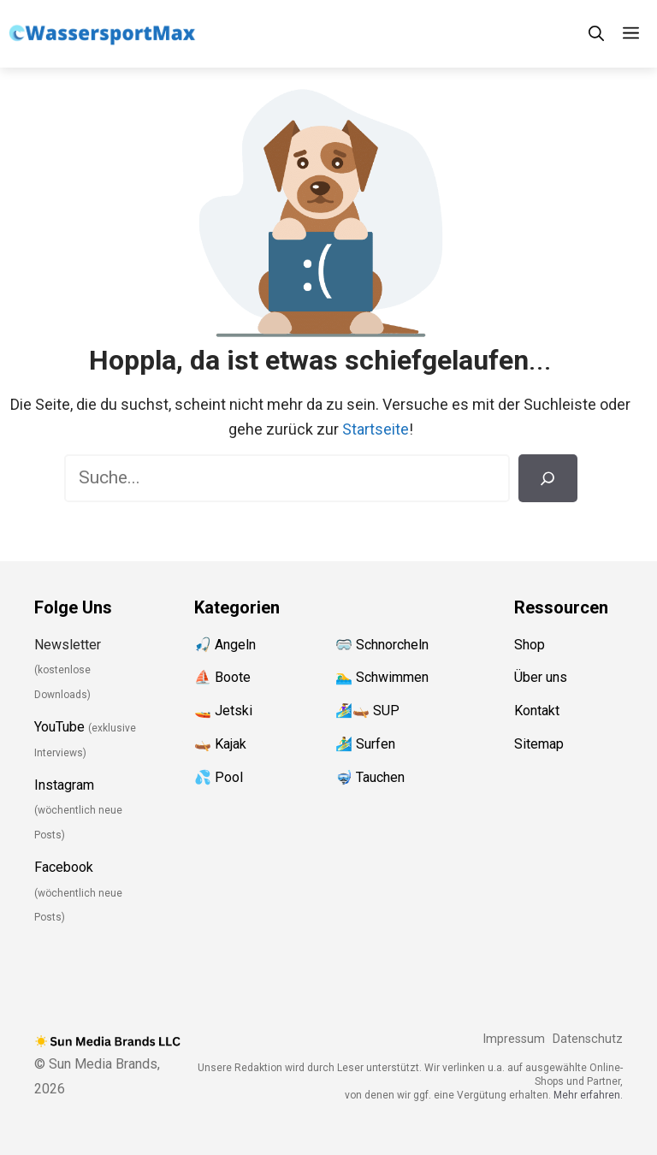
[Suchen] (547, 478)
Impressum (513, 1039)
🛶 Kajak (220, 744)
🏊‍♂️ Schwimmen (382, 677)
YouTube (59, 727)
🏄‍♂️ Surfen (365, 744)
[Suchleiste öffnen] (596, 34)
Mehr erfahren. (588, 1095)
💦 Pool (218, 777)
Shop (529, 645)
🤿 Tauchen (370, 777)
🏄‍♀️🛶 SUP (367, 710)
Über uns (540, 677)
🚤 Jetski (223, 710)
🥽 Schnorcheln (382, 645)
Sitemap (539, 744)
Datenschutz (588, 1039)
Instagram (64, 785)
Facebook (63, 867)
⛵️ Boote (222, 677)
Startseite (375, 429)
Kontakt (536, 710)
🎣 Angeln (225, 645)
